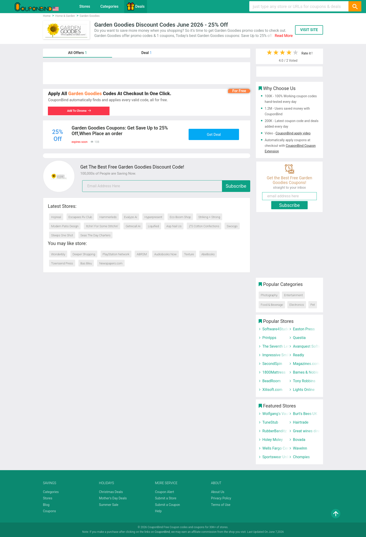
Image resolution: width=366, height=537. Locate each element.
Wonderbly (58, 254)
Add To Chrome (82, 110)
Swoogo (232, 226)
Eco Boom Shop (180, 217)
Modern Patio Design (64, 226)
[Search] (354, 6)
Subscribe (236, 186)
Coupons (49, 511)
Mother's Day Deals (113, 498)
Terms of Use (220, 505)
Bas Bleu (86, 263)
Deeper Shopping (84, 254)
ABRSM (142, 254)
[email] (166, 186)
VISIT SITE (309, 30)
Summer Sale (108, 505)
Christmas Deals (111, 492)
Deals (136, 6)
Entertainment (293, 295)
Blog (46, 505)
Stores (84, 6)
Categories (109, 6)
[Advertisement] (146, 73)
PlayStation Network (116, 254)
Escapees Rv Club (80, 217)
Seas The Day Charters (96, 235)
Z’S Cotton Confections (204, 226)
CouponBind (162, 531)
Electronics (296, 304)
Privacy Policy (221, 498)
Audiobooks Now (165, 254)
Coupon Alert (164, 492)
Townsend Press (62, 263)
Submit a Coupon (167, 505)
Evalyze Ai (130, 217)
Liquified (153, 226)
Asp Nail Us (174, 226)
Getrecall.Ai (133, 226)
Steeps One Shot (62, 235)
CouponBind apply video (292, 133)
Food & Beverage (272, 304)
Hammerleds (107, 217)
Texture (189, 254)
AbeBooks (208, 254)
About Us (217, 492)
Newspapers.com (110, 263)
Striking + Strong (209, 217)
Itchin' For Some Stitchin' (102, 226)
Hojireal (56, 217)
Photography (269, 295)
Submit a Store (165, 498)
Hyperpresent (153, 217)
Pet (312, 304)
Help (158, 511)
